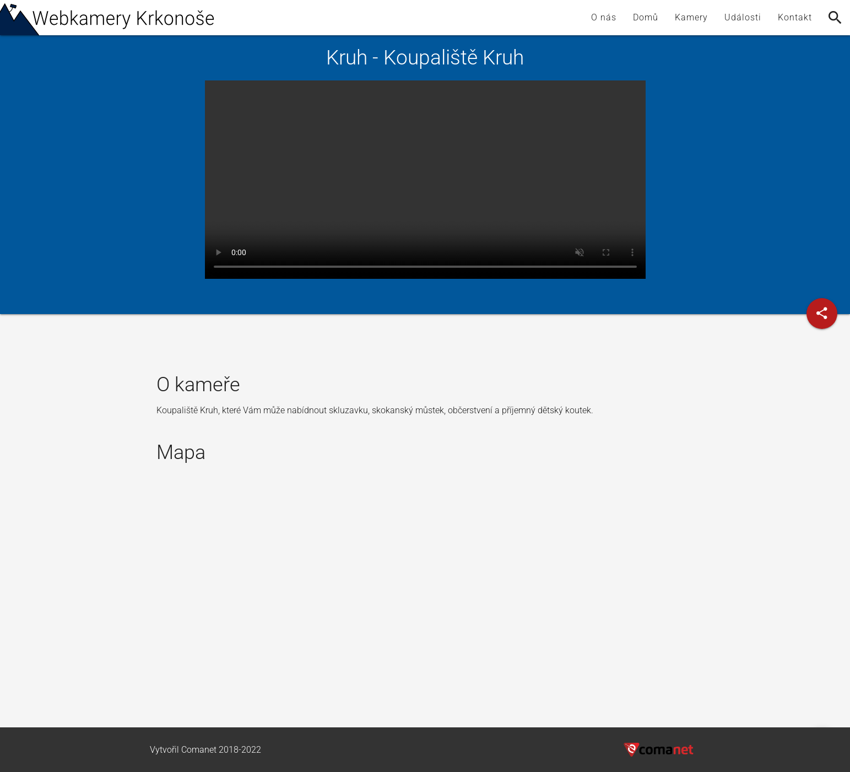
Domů (645, 17)
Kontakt (795, 17)
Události (742, 17)
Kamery (691, 17)
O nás (603, 17)
